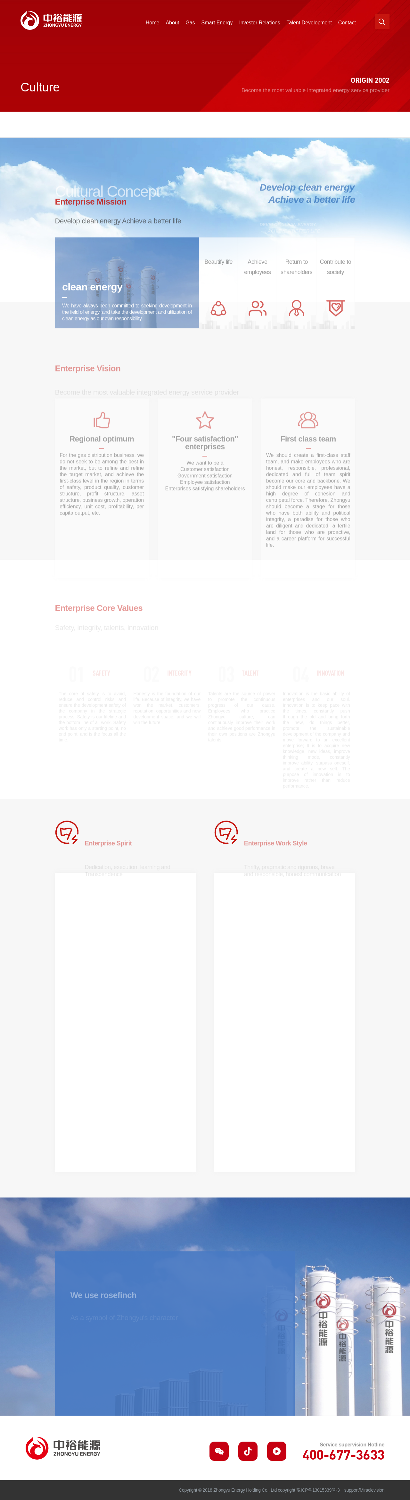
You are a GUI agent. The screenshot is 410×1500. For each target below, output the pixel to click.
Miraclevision (372, 1490)
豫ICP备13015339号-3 (318, 1490)
